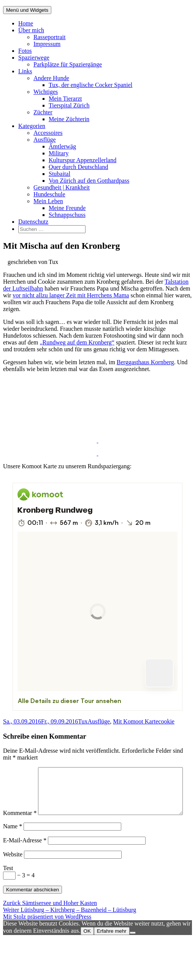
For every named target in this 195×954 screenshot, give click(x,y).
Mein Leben (48, 201)
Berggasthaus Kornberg (145, 362)
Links (25, 71)
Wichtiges (45, 91)
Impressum (46, 44)
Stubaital (59, 174)
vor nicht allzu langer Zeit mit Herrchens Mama (71, 295)
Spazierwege (33, 57)
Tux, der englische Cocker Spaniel (90, 85)
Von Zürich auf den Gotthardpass (89, 180)
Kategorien (31, 126)
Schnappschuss (67, 215)
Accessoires (47, 133)
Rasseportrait (49, 37)
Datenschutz (33, 221)
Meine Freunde (67, 208)
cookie (166, 721)
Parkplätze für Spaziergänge (67, 64)
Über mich (31, 30)
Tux (82, 721)
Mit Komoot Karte (135, 721)
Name (12, 842)
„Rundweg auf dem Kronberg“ (77, 342)
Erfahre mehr (112, 947)
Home (25, 23)
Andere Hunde (51, 78)
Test (8, 884)
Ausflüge (44, 139)
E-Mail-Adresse (24, 856)
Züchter (42, 112)
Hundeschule (49, 194)
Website (12, 870)
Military (58, 153)
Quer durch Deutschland (78, 167)
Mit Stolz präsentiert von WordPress (47, 932)
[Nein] (133, 949)
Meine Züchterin (69, 119)
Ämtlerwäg (62, 146)
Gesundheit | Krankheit (61, 187)
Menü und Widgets (27, 10)
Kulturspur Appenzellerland (82, 160)
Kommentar (19, 770)
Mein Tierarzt (65, 98)
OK (87, 947)
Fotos (25, 50)
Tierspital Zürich (69, 105)
